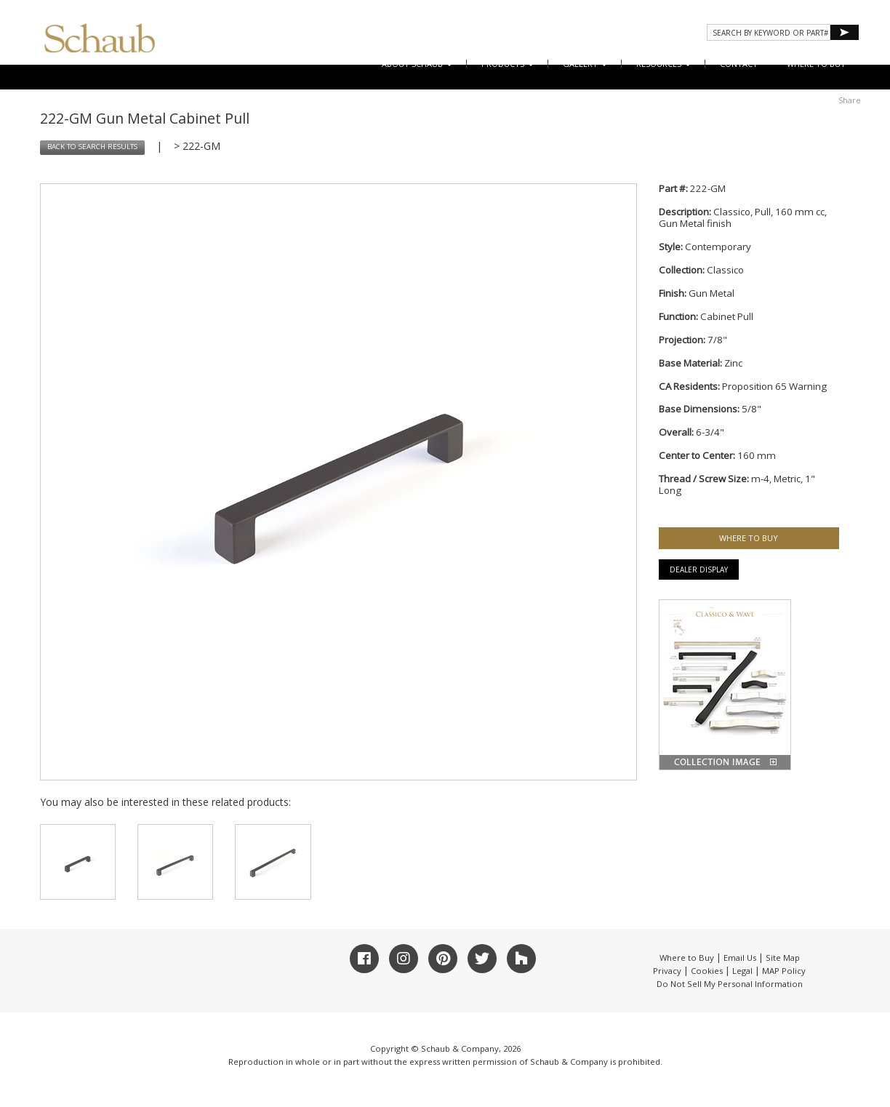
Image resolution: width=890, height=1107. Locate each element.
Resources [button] (663, 64)
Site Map (783, 957)
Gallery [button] (585, 64)
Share (849, 100)
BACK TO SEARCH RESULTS (92, 146)
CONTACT (739, 64)
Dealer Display (699, 569)
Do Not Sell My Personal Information (730, 983)
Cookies (707, 970)
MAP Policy (784, 970)
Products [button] (507, 64)
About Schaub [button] (417, 64)
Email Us (739, 957)
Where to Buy (687, 957)
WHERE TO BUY (816, 64)
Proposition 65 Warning (774, 386)
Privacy (667, 970)
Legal (742, 970)
